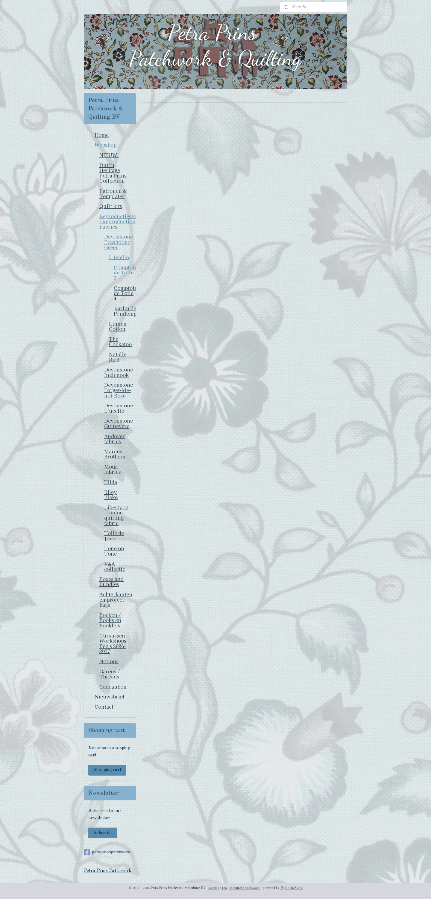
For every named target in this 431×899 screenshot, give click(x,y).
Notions (109, 661)
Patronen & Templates (113, 193)
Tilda (110, 481)
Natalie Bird (117, 357)
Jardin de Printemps (125, 311)
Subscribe (103, 833)
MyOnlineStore (291, 888)
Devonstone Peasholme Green (118, 241)
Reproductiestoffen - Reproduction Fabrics (117, 221)
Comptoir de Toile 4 (125, 293)
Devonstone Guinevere (118, 423)
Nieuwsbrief (110, 696)
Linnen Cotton (118, 326)
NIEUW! (109, 154)
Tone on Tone (114, 551)
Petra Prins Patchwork (107, 871)
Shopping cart (107, 770)
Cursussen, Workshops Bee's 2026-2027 (113, 643)
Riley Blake (111, 494)
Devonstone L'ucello (118, 408)
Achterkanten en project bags (115, 599)
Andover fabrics (114, 438)
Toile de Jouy (114, 535)
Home (102, 134)
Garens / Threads (109, 674)
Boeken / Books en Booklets (110, 620)
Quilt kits (110, 206)
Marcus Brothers (114, 454)
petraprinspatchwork (107, 852)
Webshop (105, 144)
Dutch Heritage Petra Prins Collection (113, 172)
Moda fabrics (112, 469)
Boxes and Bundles (111, 581)
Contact (104, 706)
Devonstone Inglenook (118, 372)
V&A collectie (114, 566)
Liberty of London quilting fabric (116, 515)
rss (224, 888)
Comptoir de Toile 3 (125, 272)
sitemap (213, 888)
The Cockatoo (120, 341)
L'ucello (119, 257)
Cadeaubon (113, 686)
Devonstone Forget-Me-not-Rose (118, 390)
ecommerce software (244, 888)
